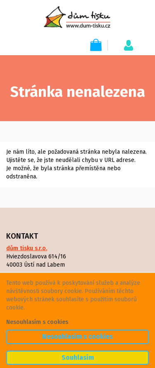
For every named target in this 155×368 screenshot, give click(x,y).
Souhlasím (78, 357)
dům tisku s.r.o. (26, 248)
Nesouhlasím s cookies (37, 322)
